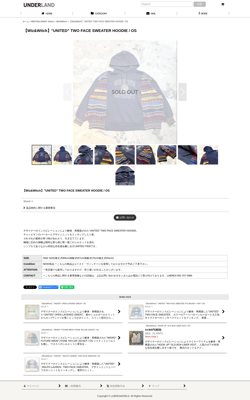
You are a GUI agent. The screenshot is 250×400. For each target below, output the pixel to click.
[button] (203, 13)
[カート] (222, 4)
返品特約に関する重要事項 (39, 208)
